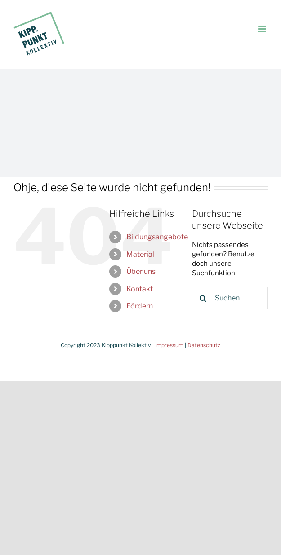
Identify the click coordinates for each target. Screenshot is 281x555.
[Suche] (203, 298)
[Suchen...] (230, 298)
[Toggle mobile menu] (263, 29)
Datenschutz (203, 345)
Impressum (169, 345)
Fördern (139, 306)
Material (140, 254)
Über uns (141, 271)
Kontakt (139, 289)
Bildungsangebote (157, 237)
